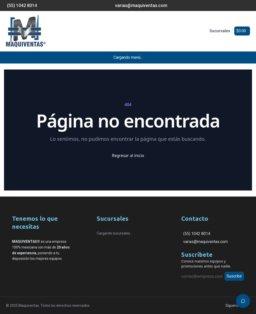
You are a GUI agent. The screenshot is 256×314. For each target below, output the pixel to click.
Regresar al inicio (128, 155)
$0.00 (241, 30)
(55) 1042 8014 (196, 233)
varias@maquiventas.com (205, 241)
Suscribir (234, 276)
